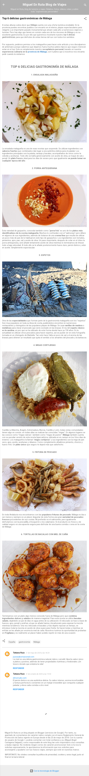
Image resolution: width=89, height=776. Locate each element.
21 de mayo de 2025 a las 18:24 (37, 653)
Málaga (37, 642)
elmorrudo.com (20, 678)
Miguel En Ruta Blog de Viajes (44, 4)
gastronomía (24, 642)
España (12, 642)
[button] (85, 19)
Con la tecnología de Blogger (44, 771)
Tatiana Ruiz (19, 653)
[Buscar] (85, 5)
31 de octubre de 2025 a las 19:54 (38, 674)
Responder (18, 668)
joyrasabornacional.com (23, 657)
